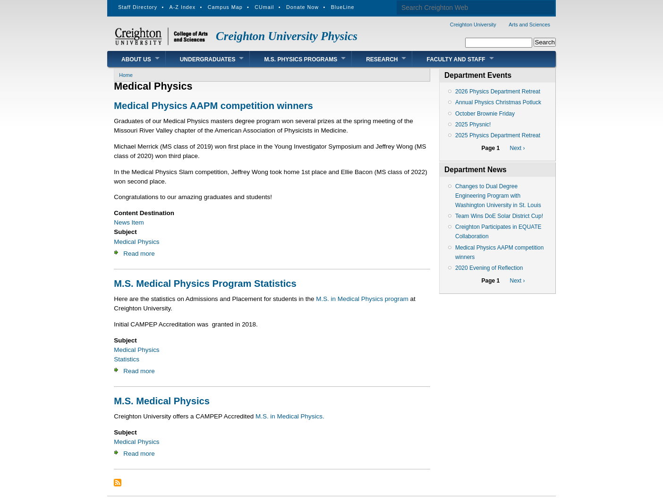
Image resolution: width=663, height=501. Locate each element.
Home (126, 75)
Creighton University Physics (286, 36)
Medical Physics (136, 241)
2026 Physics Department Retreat (497, 91)
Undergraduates (208, 59)
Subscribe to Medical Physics (117, 482)
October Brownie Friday (485, 113)
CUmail (264, 7)
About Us (136, 59)
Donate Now (302, 7)
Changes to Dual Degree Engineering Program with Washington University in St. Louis (498, 196)
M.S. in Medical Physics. (289, 416)
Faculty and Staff (455, 59)
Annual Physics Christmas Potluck (498, 102)
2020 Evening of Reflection (489, 268)
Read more (138, 253)
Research (382, 59)
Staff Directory (137, 7)
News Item (129, 222)
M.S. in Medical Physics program (362, 298)
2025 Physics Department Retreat (497, 135)
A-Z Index (183, 7)
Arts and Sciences (529, 24)
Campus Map (225, 7)
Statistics (126, 359)
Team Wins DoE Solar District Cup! (499, 216)
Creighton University (473, 24)
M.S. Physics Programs (300, 59)
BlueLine (343, 7)
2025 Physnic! (473, 124)
